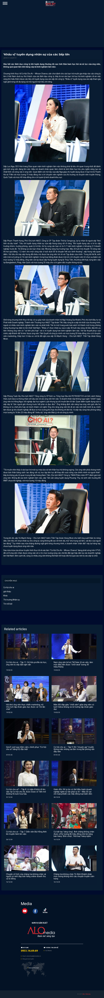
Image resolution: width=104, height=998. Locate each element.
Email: (24, 956)
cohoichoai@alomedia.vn (33, 956)
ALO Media (48, 950)
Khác (5, 596)
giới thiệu (7, 591)
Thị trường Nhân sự (11, 600)
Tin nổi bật (7, 604)
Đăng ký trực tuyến (28, 959)
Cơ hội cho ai (8, 587)
